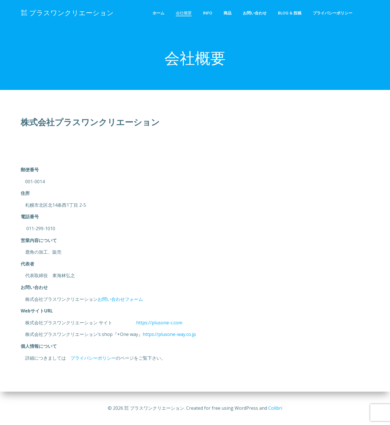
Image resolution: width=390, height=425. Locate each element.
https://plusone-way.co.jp (169, 334)
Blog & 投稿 (289, 13)
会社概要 (184, 13)
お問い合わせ (255, 13)
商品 (228, 13)
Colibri (275, 408)
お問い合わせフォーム (120, 299)
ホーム (158, 13)
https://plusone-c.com (151, 323)
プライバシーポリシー (332, 13)
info (207, 13)
